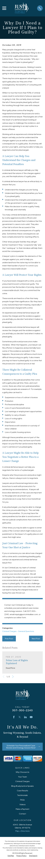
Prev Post (9, 638)
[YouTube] (31, 717)
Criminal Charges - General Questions (18, 631)
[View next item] (13, 676)
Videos (22, 804)
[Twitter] (19, 717)
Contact (22, 813)
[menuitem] (11, 855)
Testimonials (22, 795)
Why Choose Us (22, 772)
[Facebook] (14, 717)
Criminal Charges (22, 781)
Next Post (36, 638)
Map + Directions (22, 831)
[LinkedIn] (25, 717)
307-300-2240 (22, 710)
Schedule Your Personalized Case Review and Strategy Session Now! (23, 746)
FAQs (22, 800)
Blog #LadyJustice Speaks (22, 786)
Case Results (22, 790)
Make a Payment (22, 809)
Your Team (22, 777)
